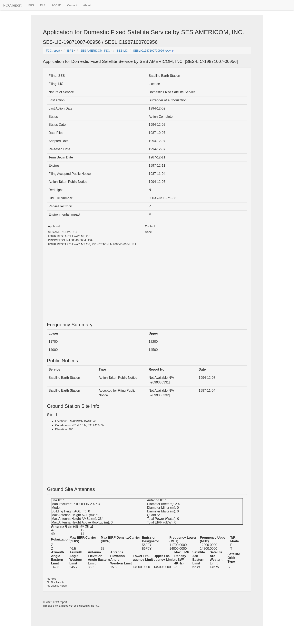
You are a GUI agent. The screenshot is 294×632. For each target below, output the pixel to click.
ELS (42, 5)
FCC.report (12, 5)
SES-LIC (122, 50)
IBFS (31, 5)
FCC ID (56, 5)
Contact (72, 5)
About (87, 5)
